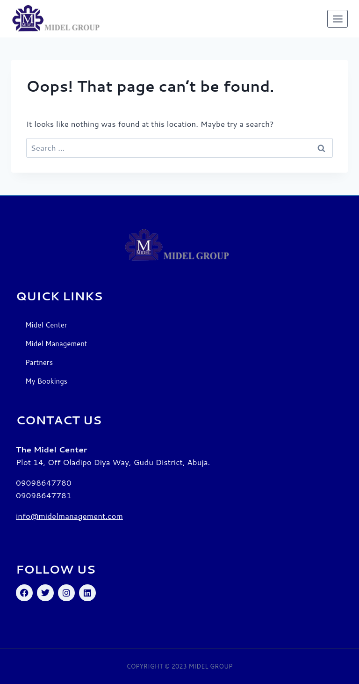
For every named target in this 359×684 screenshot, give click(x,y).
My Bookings (46, 381)
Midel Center (46, 325)
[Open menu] (337, 19)
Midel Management (56, 344)
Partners (39, 362)
